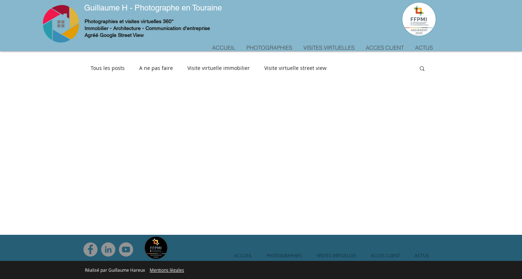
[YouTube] (126, 249)
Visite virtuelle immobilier (218, 67)
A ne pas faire (156, 67)
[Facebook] (90, 249)
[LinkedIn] (108, 249)
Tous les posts (108, 67)
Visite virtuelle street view (295, 67)
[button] (422, 69)
